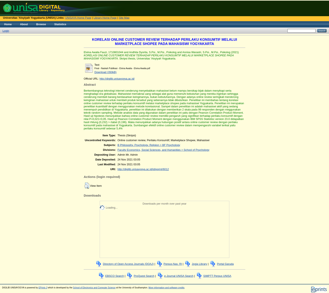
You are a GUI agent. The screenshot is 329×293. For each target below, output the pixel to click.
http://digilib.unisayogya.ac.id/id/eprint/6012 (143, 169)
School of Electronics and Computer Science (94, 287)
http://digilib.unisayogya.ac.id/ (116, 78)
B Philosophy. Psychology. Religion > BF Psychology (149, 145)
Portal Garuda (225, 263)
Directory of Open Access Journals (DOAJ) (128, 263)
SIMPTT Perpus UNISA (217, 275)
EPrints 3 (43, 287)
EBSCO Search (114, 275)
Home (8, 24)
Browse (41, 24)
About (24, 24)
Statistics (60, 24)
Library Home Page (105, 17)
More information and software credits (166, 287)
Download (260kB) (105, 72)
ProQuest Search (144, 275)
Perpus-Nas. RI (173, 263)
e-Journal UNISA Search (178, 275)
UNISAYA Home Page (78, 17)
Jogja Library (199, 263)
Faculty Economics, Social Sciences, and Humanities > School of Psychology (163, 149)
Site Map (124, 17)
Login (6, 30)
